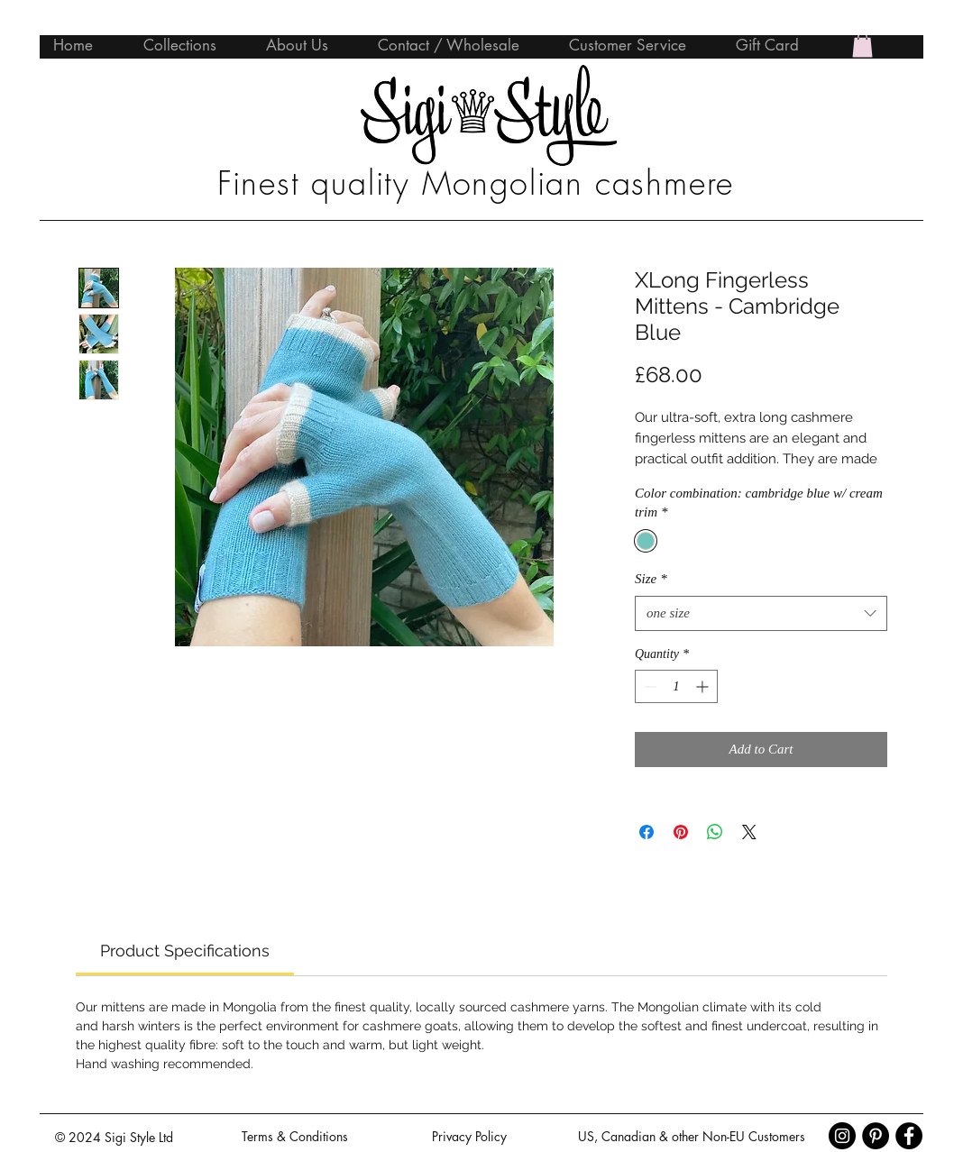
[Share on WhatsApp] (715, 832)
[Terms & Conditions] (295, 1136)
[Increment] (703, 686)
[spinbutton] (676, 686)
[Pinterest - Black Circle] (875, 1135)
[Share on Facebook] (646, 832)
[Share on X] (749, 832)
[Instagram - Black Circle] (842, 1135)
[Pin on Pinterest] (681, 832)
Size (651, 578)
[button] (862, 44)
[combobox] (761, 613)
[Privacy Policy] (469, 1136)
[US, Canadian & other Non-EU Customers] (691, 1136)
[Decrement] (648, 686)
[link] (185, 950)
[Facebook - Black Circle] (908, 1135)
